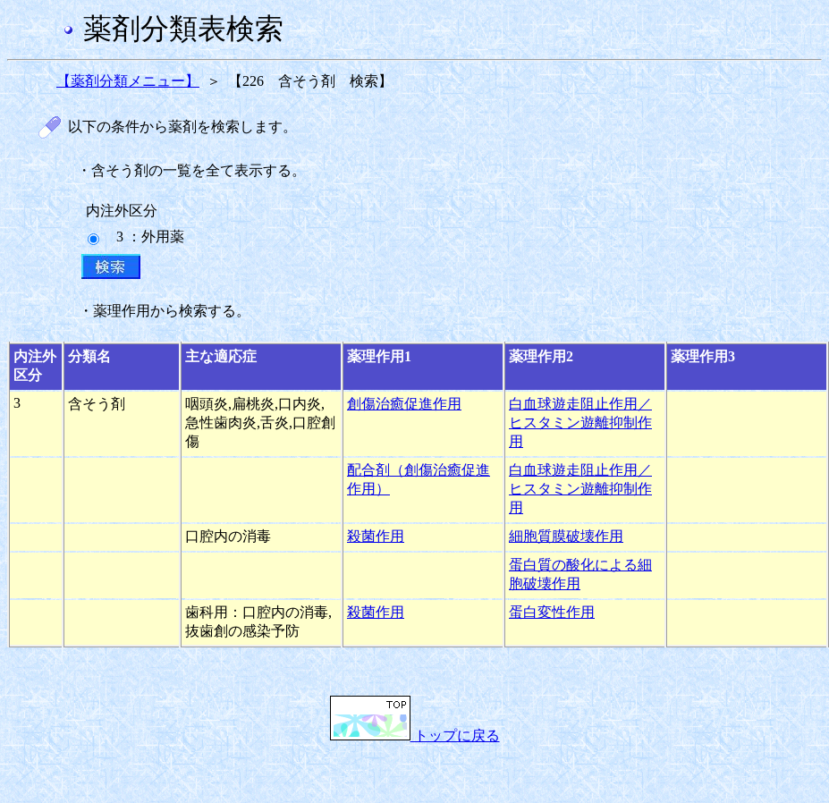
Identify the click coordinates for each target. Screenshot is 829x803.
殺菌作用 (375, 536)
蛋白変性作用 (552, 612)
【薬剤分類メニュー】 (127, 81)
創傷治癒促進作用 (404, 403)
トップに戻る (415, 735)
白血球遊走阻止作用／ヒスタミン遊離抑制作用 (580, 422)
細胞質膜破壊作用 (566, 536)
